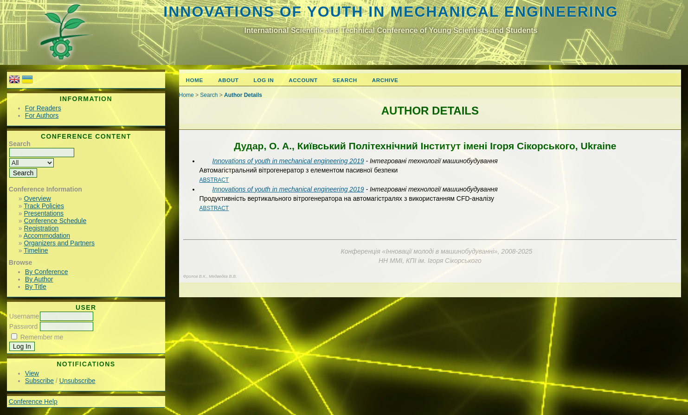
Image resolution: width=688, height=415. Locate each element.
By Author (39, 279)
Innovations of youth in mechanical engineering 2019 (288, 161)
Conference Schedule (55, 220)
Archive (385, 80)
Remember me (42, 337)
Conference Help (33, 401)
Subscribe (39, 380)
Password (23, 326)
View (32, 373)
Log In (264, 80)
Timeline (36, 250)
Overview (37, 198)
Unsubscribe (77, 380)
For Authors (41, 115)
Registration (41, 228)
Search (345, 80)
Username (24, 316)
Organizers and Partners (59, 243)
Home (194, 80)
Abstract (214, 180)
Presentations (44, 213)
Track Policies (44, 206)
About (228, 80)
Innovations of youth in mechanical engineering (390, 11)
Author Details (243, 95)
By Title (35, 286)
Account (303, 80)
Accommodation (47, 235)
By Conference (46, 271)
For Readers (43, 108)
